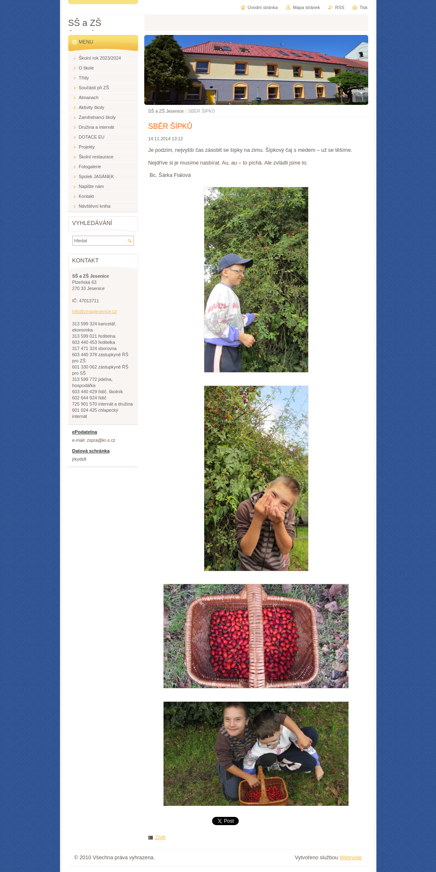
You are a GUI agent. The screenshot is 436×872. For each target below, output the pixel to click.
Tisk (364, 7)
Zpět (160, 837)
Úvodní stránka (263, 7)
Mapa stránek (306, 7)
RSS (339, 7)
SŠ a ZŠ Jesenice (166, 111)
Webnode (350, 857)
